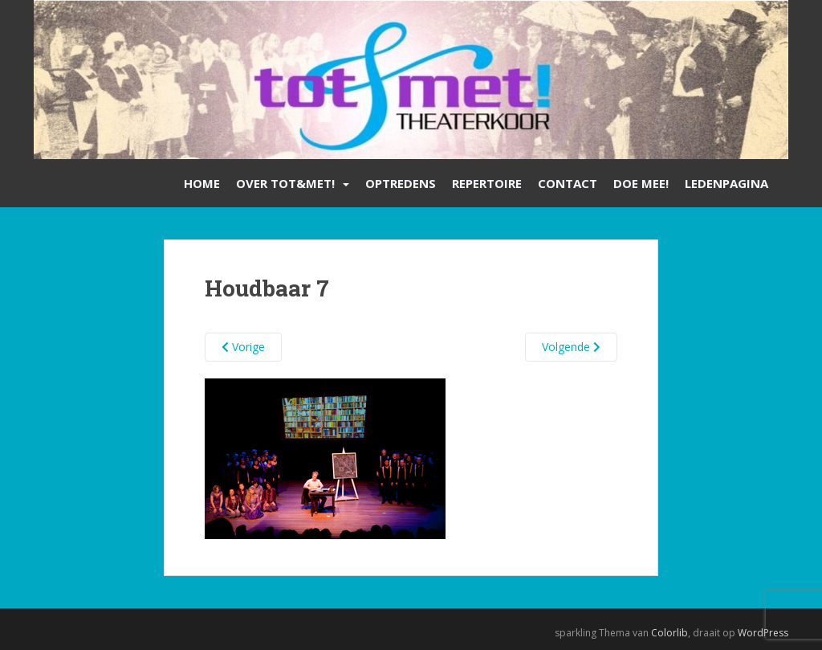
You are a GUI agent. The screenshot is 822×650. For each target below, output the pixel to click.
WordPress (763, 633)
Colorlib (669, 633)
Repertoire (487, 183)
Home (202, 183)
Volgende (571, 346)
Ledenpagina (726, 183)
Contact (567, 183)
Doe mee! (641, 183)
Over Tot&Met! (285, 183)
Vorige (243, 346)
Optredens (400, 183)
